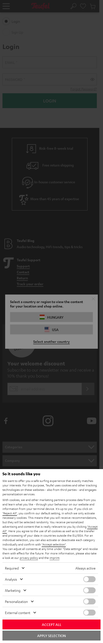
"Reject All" (9, 513)
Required (12, 568)
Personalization (16, 601)
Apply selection (51, 635)
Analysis (11, 579)
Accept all (51, 624)
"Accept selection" (54, 544)
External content (17, 612)
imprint (54, 558)
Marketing (12, 590)
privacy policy (29, 558)
